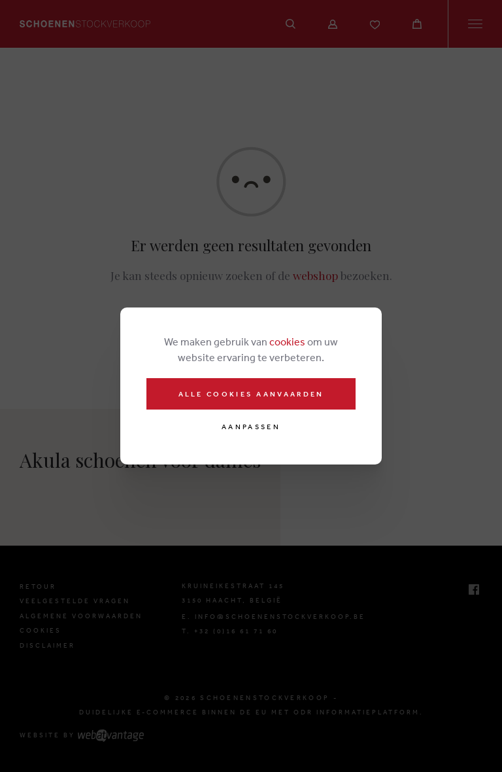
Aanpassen (251, 427)
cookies (287, 341)
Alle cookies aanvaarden (251, 393)
